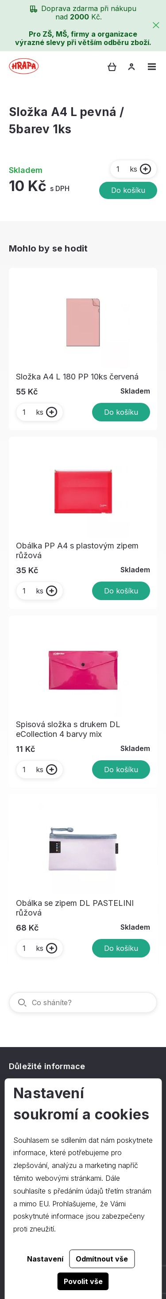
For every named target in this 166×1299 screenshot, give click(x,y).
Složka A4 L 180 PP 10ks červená (77, 376)
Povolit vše (83, 1281)
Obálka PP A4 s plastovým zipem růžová (77, 550)
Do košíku (128, 190)
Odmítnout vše (102, 1258)
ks (126, 169)
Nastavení (45, 1258)
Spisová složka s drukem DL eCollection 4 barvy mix (68, 729)
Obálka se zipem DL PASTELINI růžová (75, 907)
